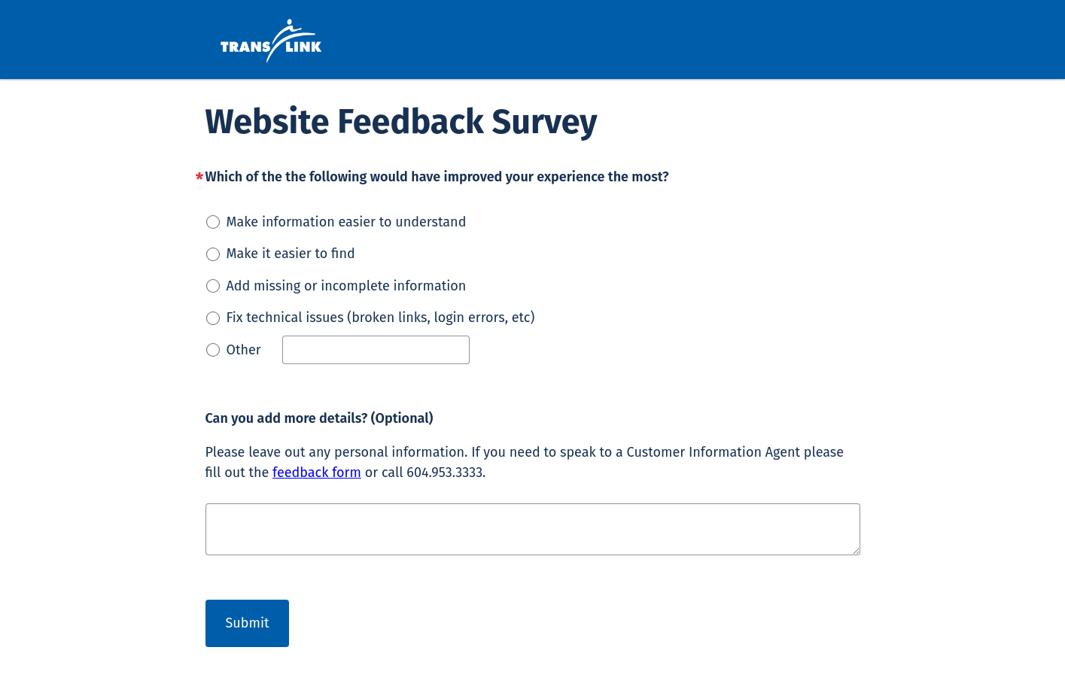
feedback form (316, 472)
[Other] (376, 350)
